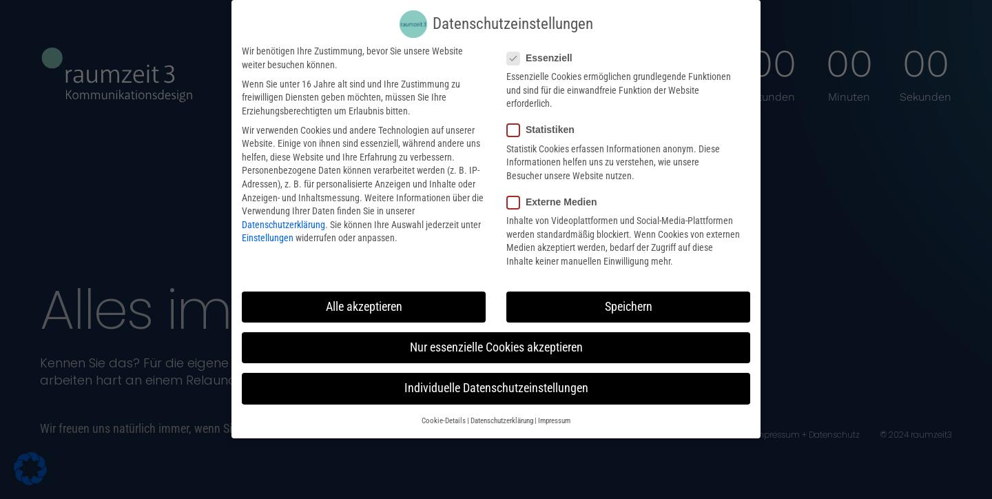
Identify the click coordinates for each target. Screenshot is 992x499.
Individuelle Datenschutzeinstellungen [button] (496, 379)
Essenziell (543, 49)
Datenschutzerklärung (283, 215)
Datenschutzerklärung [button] (502, 411)
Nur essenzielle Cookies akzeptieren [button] (496, 338)
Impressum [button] (554, 411)
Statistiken (544, 121)
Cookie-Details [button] (444, 411)
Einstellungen (267, 229)
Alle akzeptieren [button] (364, 298)
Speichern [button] (628, 298)
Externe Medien (556, 193)
